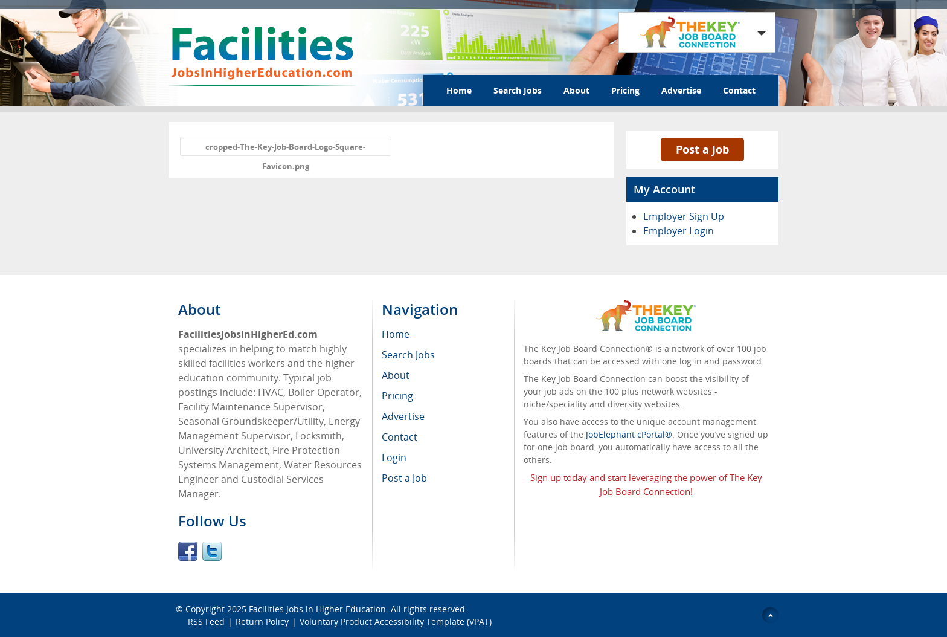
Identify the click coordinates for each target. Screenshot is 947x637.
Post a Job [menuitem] (404, 478)
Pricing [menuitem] (397, 396)
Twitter (212, 551)
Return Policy (262, 621)
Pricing (625, 90)
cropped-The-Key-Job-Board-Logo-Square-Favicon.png (285, 148)
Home (459, 90)
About (576, 90)
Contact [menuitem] (399, 437)
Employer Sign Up (683, 216)
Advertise (681, 90)
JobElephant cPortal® (629, 434)
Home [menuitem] (395, 334)
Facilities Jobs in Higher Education (317, 609)
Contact (739, 90)
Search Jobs (517, 90)
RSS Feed (206, 621)
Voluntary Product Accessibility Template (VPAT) (396, 621)
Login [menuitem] (394, 457)
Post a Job (702, 149)
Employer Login (678, 231)
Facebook (187, 551)
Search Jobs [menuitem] (408, 354)
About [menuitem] (395, 375)
